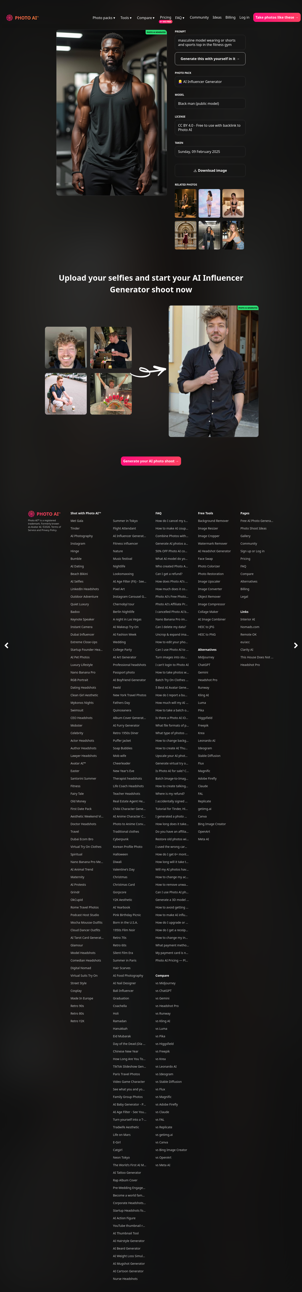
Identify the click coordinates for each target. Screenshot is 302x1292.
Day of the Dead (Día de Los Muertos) (139, 1044)
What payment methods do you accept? (184, 945)
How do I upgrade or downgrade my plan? (185, 922)
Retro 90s (77, 1006)
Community (199, 17)
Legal (244, 596)
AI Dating (77, 566)
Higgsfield (205, 718)
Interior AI (248, 619)
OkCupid (77, 900)
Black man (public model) (198, 103)
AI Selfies (77, 581)
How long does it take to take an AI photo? (186, 824)
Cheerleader (121, 763)
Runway (203, 687)
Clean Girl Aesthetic (84, 695)
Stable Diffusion (209, 756)
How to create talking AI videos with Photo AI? (188, 786)
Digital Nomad (81, 968)
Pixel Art (119, 589)
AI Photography (82, 536)
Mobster (76, 725)
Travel (75, 831)
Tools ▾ (126, 17)
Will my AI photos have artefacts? (179, 869)
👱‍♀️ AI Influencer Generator (200, 81)
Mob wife (119, 756)
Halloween (120, 854)
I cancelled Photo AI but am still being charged (189, 612)
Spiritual (76, 854)
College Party (122, 650)
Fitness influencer (125, 543)
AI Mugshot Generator (129, 1263)
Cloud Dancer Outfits (85, 930)
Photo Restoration (211, 574)
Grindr (75, 892)
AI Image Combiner (212, 619)
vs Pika (160, 1036)
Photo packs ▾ (104, 17)
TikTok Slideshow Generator (132, 1066)
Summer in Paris (124, 960)
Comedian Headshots (86, 960)
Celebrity (77, 733)
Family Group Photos (128, 1097)
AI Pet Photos (80, 657)
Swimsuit (77, 710)
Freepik (203, 725)
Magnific (204, 771)
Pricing (165, 17)
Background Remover (213, 521)
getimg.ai (204, 809)
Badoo (75, 612)
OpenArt (204, 831)
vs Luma (161, 1028)
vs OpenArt (163, 1157)
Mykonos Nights (82, 703)
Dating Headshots (83, 687)
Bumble (76, 559)
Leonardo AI (206, 740)
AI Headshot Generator (214, 551)
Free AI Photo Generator (258, 521)
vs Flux (160, 1089)
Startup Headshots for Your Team (136, 1210)
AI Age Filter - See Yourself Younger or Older (144, 1112)
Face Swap (205, 559)
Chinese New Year (125, 1051)
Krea (201, 733)
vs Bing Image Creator (171, 1150)
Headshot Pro (207, 680)
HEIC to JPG (206, 627)
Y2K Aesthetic (122, 900)
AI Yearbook (121, 907)
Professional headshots (129, 665)
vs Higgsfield (165, 1044)
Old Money (78, 801)
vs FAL (160, 1119)
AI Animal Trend (82, 869)
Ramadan (120, 1021)
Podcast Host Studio (85, 915)
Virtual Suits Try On (84, 975)
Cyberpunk (121, 839)
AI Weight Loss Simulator (130, 1256)
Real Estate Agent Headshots (133, 801)
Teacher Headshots (126, 794)
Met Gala (77, 521)
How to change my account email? (180, 877)
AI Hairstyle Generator (129, 1241)
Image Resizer (208, 528)
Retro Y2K (77, 1021)
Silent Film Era (123, 953)
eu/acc (245, 642)
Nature (118, 551)
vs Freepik (163, 1051)
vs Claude (162, 1112)
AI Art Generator (124, 657)
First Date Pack (81, 809)
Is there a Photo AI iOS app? (175, 718)
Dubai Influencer (82, 634)
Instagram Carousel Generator (134, 596)
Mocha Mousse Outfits (87, 922)
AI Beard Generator (126, 1248)
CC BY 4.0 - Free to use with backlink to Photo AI (209, 127)
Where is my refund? (170, 794)
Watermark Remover (212, 543)
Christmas (120, 877)
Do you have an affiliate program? (180, 831)
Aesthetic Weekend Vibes (88, 816)
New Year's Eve (123, 771)
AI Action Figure (124, 1218)
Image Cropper (209, 536)
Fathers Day (121, 703)
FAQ (159, 513)
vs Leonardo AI (166, 1066)
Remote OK (249, 634)
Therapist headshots (127, 778)
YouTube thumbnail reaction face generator (144, 1226)
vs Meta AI (163, 1165)
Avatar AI (36, 526)
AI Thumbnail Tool (126, 1233)
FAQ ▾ (180, 17)
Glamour (77, 945)
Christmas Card (124, 884)
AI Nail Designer (124, 983)
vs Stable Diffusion (169, 1082)
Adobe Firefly (207, 778)
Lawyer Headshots (84, 756)
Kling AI (203, 695)
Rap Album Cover (125, 1180)
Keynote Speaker (82, 619)
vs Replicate (164, 1127)
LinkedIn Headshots (85, 589)
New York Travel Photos (129, 695)
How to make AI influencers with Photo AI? (186, 915)
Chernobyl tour (123, 604)
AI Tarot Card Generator (87, 938)
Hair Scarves (121, 968)
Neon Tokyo (121, 1157)
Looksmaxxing (123, 574)
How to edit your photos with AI (178, 642)
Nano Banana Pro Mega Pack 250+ (95, 862)
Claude (203, 786)
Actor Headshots (82, 740)
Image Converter (210, 589)
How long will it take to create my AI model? (187, 862)
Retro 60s (119, 945)
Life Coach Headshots (128, 786)
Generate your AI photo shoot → (151, 461)
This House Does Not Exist (259, 657)
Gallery (246, 536)
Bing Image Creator (212, 824)
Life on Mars (121, 1135)
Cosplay (76, 991)
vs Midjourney (165, 983)
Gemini (203, 672)
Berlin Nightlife (123, 612)
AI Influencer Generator (130, 536)
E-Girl (117, 1142)
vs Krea (161, 1059)
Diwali (117, 862)
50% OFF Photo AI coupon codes (178, 551)
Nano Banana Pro (83, 672)
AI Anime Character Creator (132, 816)
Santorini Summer (83, 778)
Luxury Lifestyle (82, 665)
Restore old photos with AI (174, 839)
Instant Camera (81, 627)
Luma (202, 703)
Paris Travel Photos (126, 1074)
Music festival (122, 559)
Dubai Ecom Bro (82, 839)
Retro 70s (119, 938)
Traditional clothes (126, 831)
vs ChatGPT (164, 991)
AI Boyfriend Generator (129, 680)
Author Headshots (83, 748)
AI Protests (78, 884)
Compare (162, 975)
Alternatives (207, 650)
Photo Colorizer (209, 566)
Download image (210, 170)
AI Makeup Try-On (125, 627)
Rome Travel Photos (85, 907)
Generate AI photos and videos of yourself (185, 543)
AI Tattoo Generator (127, 1173)
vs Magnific (164, 1097)
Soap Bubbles (122, 748)
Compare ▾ (145, 17)
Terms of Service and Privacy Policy (44, 528)
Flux (201, 763)
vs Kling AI (163, 1021)
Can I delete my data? (171, 627)
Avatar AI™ (78, 763)
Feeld (116, 687)
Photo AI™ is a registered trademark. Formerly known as (43, 523)
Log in (244, 17)
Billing (230, 17)
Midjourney (206, 657)
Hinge (75, 551)
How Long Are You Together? (133, 1059)
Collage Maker (208, 612)
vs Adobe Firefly (167, 1104)
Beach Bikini (79, 574)
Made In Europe (82, 998)
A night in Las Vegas (127, 619)
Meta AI (203, 839)
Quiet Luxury (80, 604)
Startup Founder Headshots (90, 650)
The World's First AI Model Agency (137, 1165)
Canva (202, 816)
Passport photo (124, 672)
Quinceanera (122, 710)
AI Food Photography (128, 975)
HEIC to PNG (207, 634)
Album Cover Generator (129, 718)
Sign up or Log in (253, 551)
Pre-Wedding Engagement (131, 1188)
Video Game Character (129, 1082)
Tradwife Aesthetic (126, 1127)
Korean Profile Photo (127, 847)
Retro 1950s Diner (125, 733)
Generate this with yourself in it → (210, 58)
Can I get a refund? (169, 574)
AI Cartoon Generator (128, 1271)
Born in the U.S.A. (125, 922)
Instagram (78, 543)
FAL (200, 794)
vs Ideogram (164, 1074)
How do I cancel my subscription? (179, 521)
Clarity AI (247, 650)
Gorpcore (119, 892)
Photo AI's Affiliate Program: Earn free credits (188, 604)
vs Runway (163, 1013)
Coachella (120, 1006)
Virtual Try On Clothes (86, 847)
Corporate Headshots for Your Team (138, 1203)
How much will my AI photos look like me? (185, 703)
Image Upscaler (209, 581)
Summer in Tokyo (125, 521)
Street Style (79, 983)
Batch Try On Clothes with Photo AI (180, 680)
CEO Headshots (82, 718)
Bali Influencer (123, 991)
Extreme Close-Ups (84, 642)
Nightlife (119, 566)
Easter (75, 771)
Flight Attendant (124, 528)
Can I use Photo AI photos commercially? (185, 892)
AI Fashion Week (124, 634)
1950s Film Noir (124, 930)
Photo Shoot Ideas (254, 528)
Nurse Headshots (125, 1279)
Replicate (204, 801)
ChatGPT (204, 665)
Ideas (217, 17)
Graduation (121, 998)
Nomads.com (250, 627)
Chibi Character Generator (131, 809)
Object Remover (209, 596)
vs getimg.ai (164, 1135)
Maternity (77, 877)
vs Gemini (163, 998)
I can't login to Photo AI (172, 665)
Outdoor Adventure (84, 596)
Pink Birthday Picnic (127, 915)
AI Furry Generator (126, 725)
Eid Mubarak (122, 1036)
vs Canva (162, 1142)
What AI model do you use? (175, 559)
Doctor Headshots (83, 824)
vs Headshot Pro (167, 1006)
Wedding (119, 642)
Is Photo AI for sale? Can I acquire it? (181, 771)
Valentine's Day (124, 869)
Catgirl (117, 1150)
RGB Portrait (79, 680)
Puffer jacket (122, 740)
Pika (201, 710)
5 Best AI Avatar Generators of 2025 (181, 687)
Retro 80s (77, 1013)
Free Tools (205, 513)
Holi (116, 1013)
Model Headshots (83, 953)
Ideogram (205, 748)
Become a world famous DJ (132, 1195)
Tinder (75, 528)
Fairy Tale (77, 794)
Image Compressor (211, 604)
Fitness (75, 786)
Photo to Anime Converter (131, 824)
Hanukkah (120, 1028)
